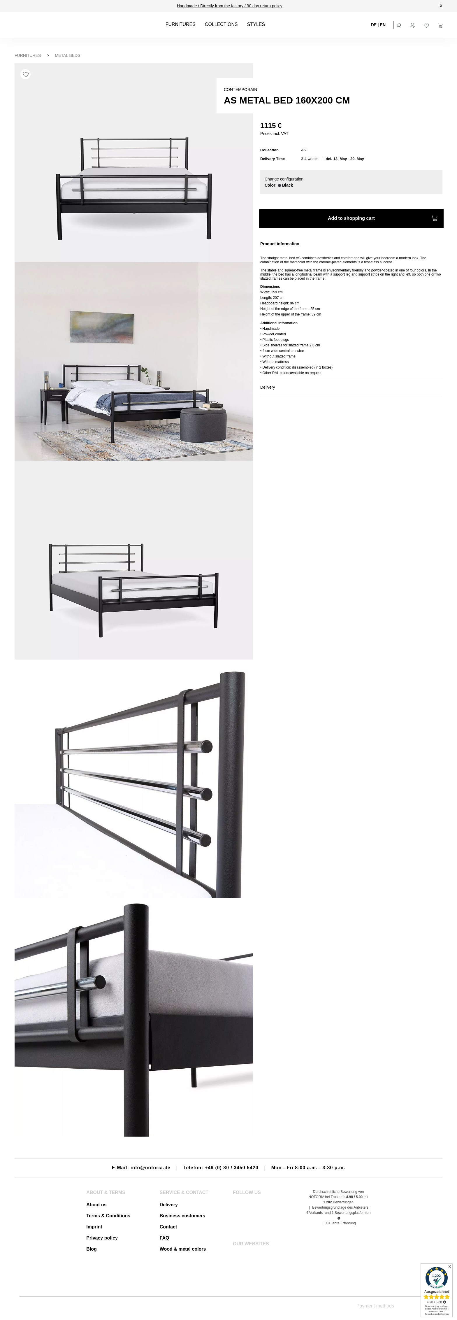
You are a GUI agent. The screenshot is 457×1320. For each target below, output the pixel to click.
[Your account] (413, 25)
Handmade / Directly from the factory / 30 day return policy (229, 5)
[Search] (399, 25)
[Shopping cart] (441, 25)
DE (374, 24)
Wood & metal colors (183, 1249)
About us (96, 1204)
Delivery (169, 1204)
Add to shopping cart (383, 219)
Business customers (182, 1215)
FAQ (164, 1237)
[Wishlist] (427, 25)
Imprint (94, 1226)
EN (383, 24)
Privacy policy (102, 1237)
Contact (168, 1226)
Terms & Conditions (108, 1215)
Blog (91, 1249)
